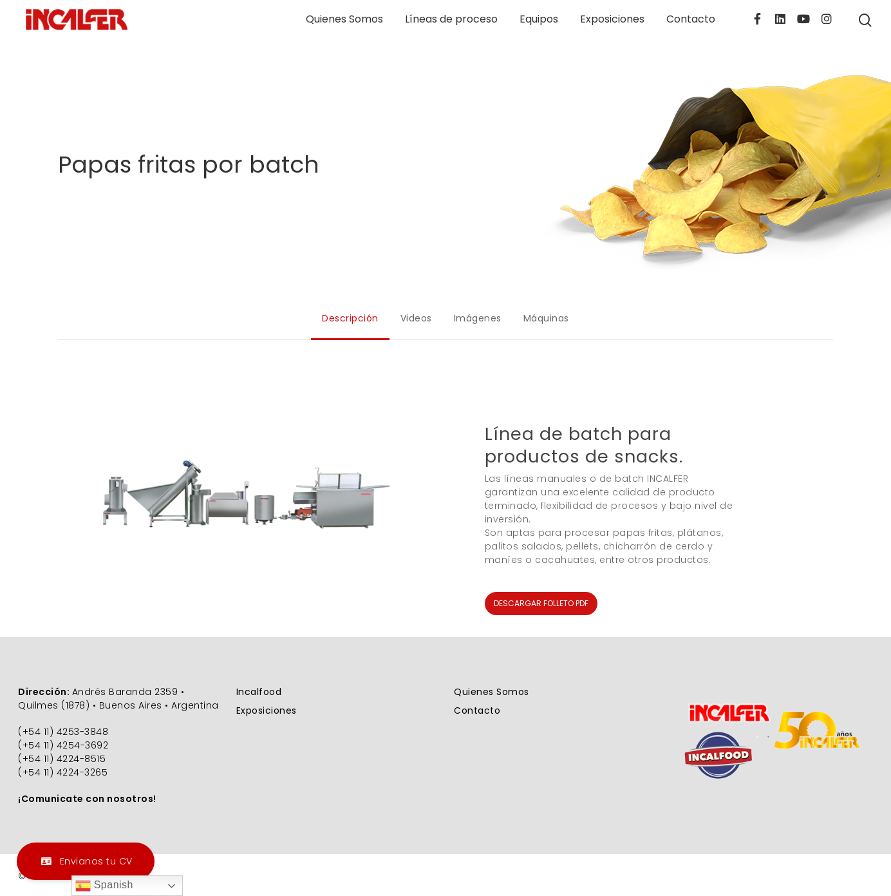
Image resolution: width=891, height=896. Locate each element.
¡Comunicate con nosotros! (87, 798)
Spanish (104, 885)
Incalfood (259, 691)
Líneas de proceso (451, 19)
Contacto (690, 19)
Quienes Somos (344, 19)
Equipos (539, 19)
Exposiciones (612, 19)
